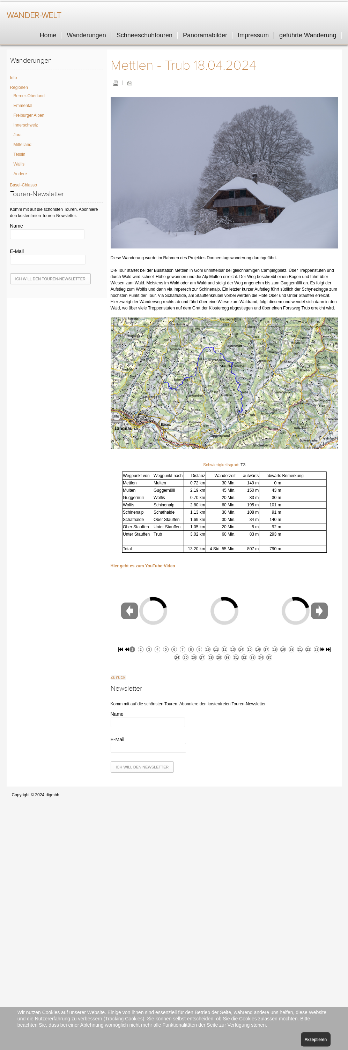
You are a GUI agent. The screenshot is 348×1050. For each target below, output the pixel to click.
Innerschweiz (26, 125)
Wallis (19, 164)
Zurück (118, 677)
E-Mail (129, 83)
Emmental (23, 105)
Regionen (19, 87)
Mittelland (22, 144)
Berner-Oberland (29, 95)
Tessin (19, 154)
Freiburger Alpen (29, 115)
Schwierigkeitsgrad (220, 464)
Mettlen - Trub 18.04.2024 (183, 66)
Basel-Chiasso (23, 185)
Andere (20, 173)
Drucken (115, 83)
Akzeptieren (316, 1039)
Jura (18, 134)
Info (13, 77)
